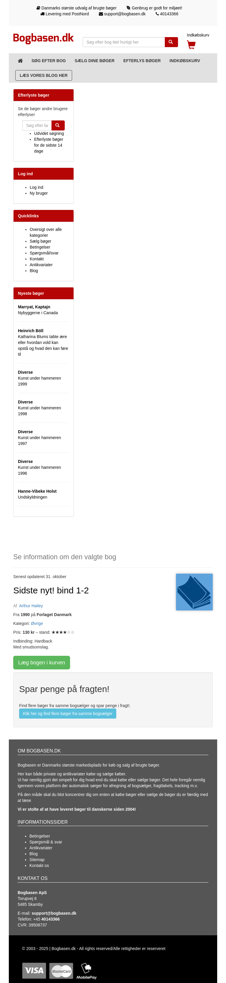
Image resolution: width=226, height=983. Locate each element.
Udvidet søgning (49, 133)
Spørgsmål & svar (45, 842)
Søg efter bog (48, 60)
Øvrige (37, 623)
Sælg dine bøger (94, 60)
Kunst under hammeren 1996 (39, 467)
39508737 (38, 925)
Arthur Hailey (31, 605)
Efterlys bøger (142, 60)
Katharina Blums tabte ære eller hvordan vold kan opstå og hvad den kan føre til (43, 342)
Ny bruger (39, 193)
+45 (46, 919)
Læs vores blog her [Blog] (44, 75)
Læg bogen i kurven (41, 663)
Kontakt (37, 258)
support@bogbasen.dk (122, 13)
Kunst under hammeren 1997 (39, 437)
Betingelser (40, 247)
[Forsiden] (20, 60)
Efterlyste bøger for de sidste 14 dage (48, 145)
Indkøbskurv (185, 60)
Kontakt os (39, 865)
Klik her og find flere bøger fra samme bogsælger (67, 713)
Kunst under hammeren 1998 (39, 408)
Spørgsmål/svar (44, 253)
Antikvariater (41, 264)
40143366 (167, 13)
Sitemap (36, 859)
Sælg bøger (40, 241)
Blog (34, 270)
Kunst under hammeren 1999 (39, 378)
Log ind (36, 187)
